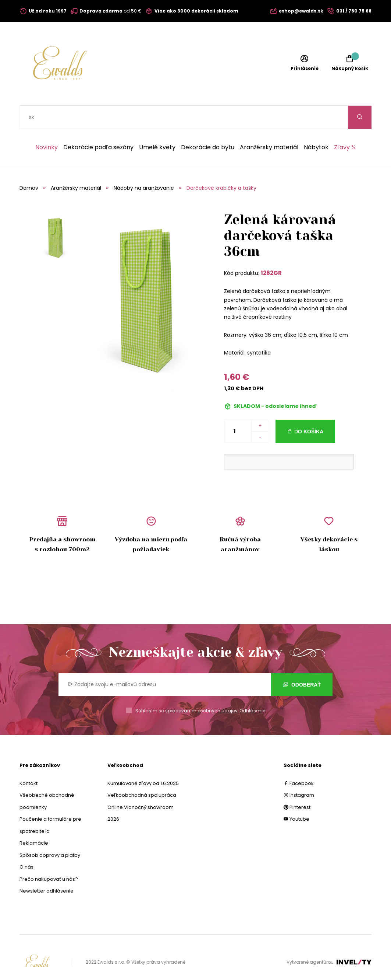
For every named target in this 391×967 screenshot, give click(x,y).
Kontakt (28, 760)
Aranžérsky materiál (269, 124)
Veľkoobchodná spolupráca (141, 771)
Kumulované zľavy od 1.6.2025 (143, 760)
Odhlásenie (252, 687)
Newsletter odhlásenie (46, 867)
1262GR (271, 250)
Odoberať (302, 661)
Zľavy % (345, 124)
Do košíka (308, 408)
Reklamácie (33, 819)
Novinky (46, 124)
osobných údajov (218, 687)
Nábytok (316, 124)
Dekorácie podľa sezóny (98, 124)
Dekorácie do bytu (207, 124)
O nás (26, 843)
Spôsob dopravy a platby (49, 831)
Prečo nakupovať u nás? (48, 855)
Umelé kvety (157, 124)
